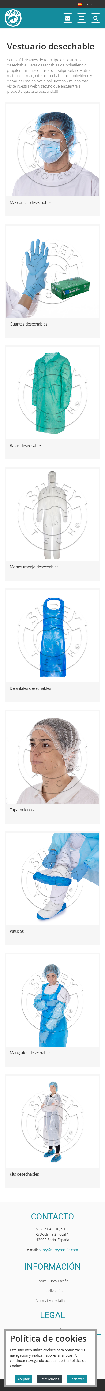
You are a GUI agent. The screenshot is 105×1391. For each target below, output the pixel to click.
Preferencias (49, 1379)
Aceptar (23, 1379)
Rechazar (77, 1379)
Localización (52, 1290)
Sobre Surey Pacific (52, 1281)
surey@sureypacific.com (58, 1249)
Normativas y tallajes (52, 1300)
